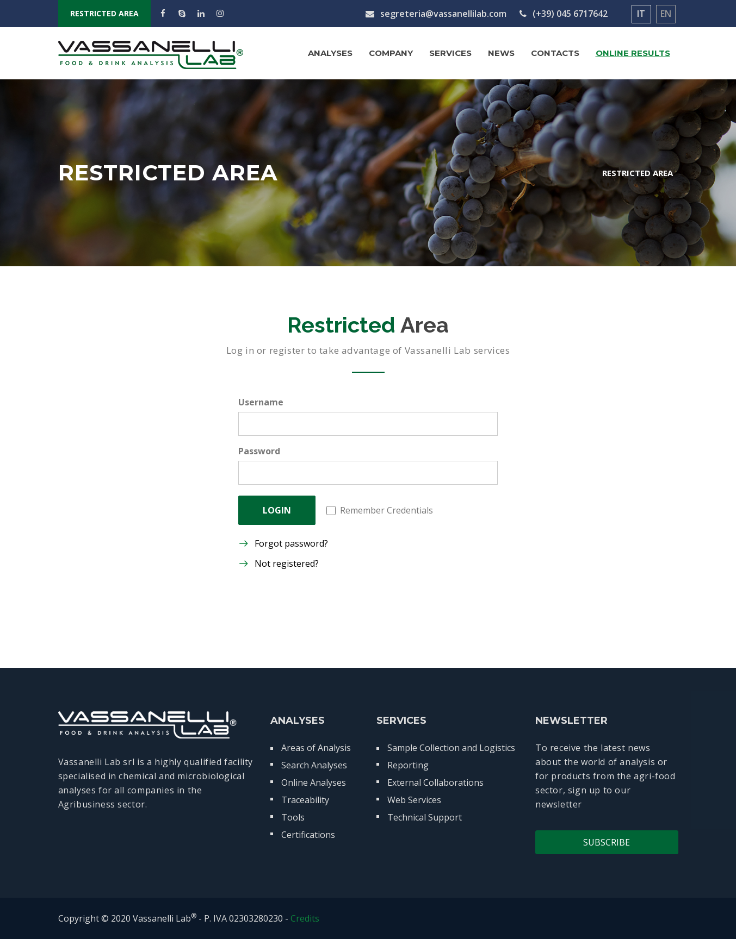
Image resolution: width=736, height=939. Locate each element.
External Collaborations (435, 782)
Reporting (408, 765)
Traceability (305, 800)
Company (391, 53)
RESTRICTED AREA (104, 13)
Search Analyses (314, 765)
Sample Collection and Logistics (451, 748)
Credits (304, 918)
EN (665, 14)
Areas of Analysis (316, 748)
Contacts (555, 53)
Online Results (633, 53)
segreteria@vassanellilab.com (436, 14)
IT (641, 14)
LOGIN (276, 510)
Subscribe (606, 842)
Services (450, 53)
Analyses (330, 53)
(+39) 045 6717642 (563, 14)
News (501, 53)
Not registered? (287, 563)
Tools (293, 817)
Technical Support (424, 817)
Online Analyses (313, 782)
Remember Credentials (379, 510)
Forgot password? (291, 543)
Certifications (308, 835)
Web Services (414, 800)
